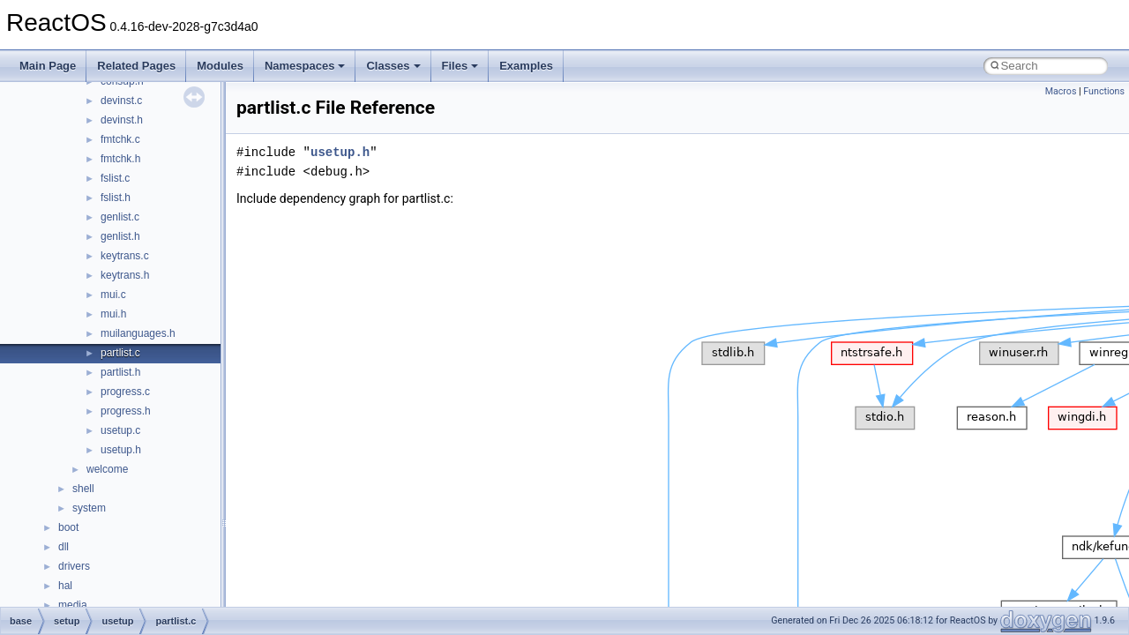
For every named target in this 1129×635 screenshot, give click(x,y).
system (89, 508)
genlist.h (120, 236)
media (72, 605)
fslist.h (116, 197)
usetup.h (121, 450)
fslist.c (115, 178)
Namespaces (305, 65)
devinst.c (121, 100)
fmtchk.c (120, 139)
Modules (220, 65)
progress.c (125, 391)
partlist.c (120, 353)
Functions (1104, 91)
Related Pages (136, 65)
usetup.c (120, 430)
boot (68, 527)
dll (63, 547)
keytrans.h (125, 275)
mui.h (113, 314)
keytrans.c (125, 256)
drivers (74, 566)
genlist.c (120, 217)
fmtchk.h (120, 159)
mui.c (113, 294)
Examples (526, 65)
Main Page (47, 65)
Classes (393, 65)
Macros (1061, 91)
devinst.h (122, 120)
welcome (107, 469)
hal (65, 585)
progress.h (126, 411)
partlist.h (120, 372)
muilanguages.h (138, 333)
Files (460, 65)
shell (83, 488)
